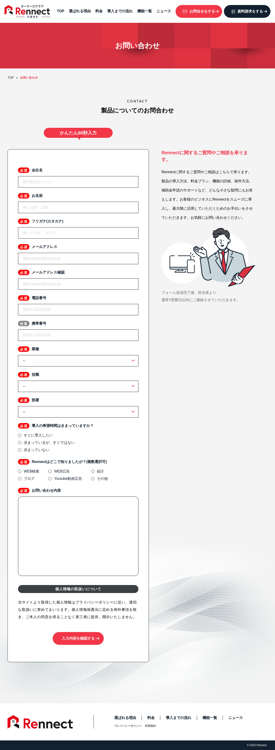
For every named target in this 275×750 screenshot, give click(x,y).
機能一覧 (144, 11)
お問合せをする (202, 11)
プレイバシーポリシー (128, 725)
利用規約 (150, 725)
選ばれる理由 (80, 11)
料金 (99, 11)
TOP (60, 11)
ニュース (163, 11)
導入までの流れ (120, 11)
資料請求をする (250, 11)
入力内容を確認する (78, 638)
